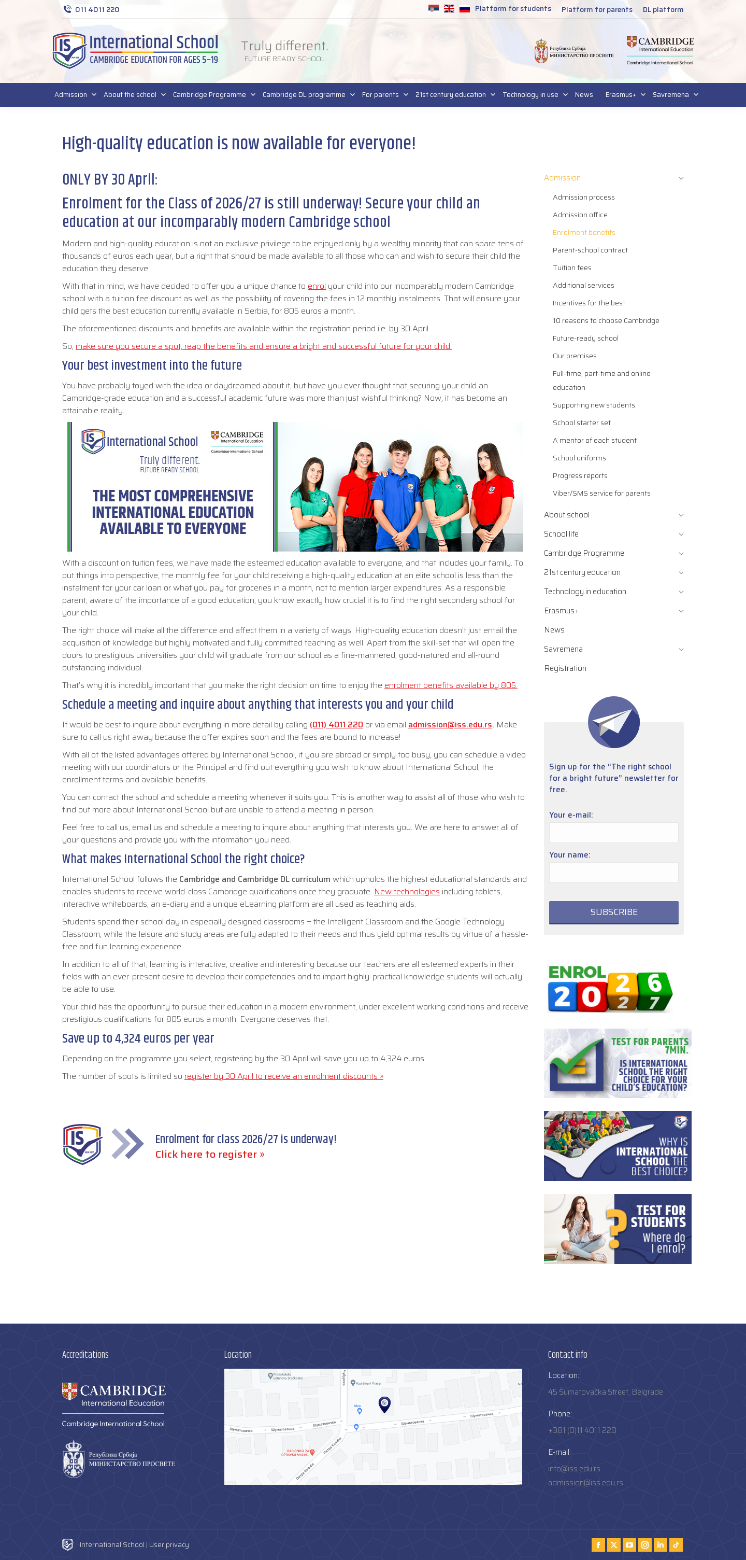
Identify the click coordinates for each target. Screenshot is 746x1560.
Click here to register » (210, 1154)
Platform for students (513, 8)
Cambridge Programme (211, 95)
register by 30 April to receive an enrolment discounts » (283, 1076)
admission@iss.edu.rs (450, 724)
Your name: (570, 855)
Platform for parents (597, 9)
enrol (317, 285)
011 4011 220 (91, 9)
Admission (72, 95)
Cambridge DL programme (306, 95)
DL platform (663, 9)
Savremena (673, 95)
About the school (132, 95)
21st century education (452, 95)
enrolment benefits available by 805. (451, 685)
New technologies (407, 891)
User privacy (169, 1544)
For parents (382, 95)
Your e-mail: (571, 815)
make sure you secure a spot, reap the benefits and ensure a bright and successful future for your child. (264, 346)
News (584, 94)
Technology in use (533, 95)
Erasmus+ (623, 95)
